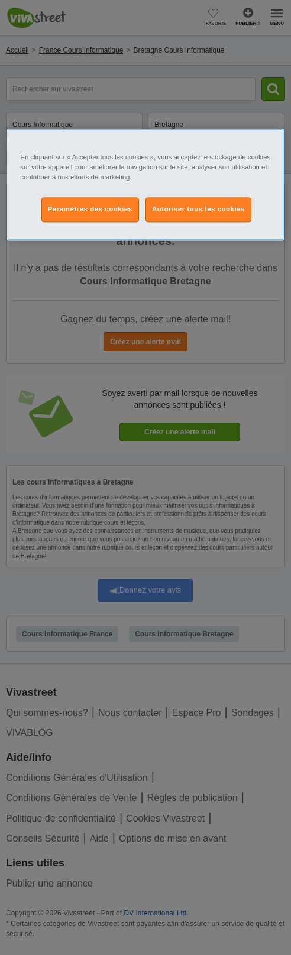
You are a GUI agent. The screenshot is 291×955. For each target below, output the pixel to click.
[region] (145, 184)
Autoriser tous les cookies (198, 208)
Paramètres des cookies (90, 208)
